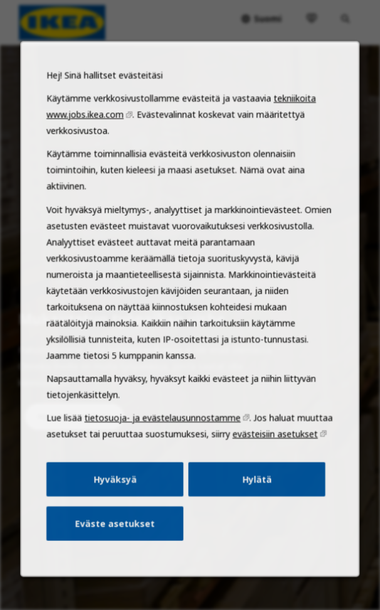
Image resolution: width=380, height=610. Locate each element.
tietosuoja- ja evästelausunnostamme (164, 442)
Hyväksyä (119, 500)
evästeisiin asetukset (270, 458)
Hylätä (253, 500)
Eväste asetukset (119, 542)
